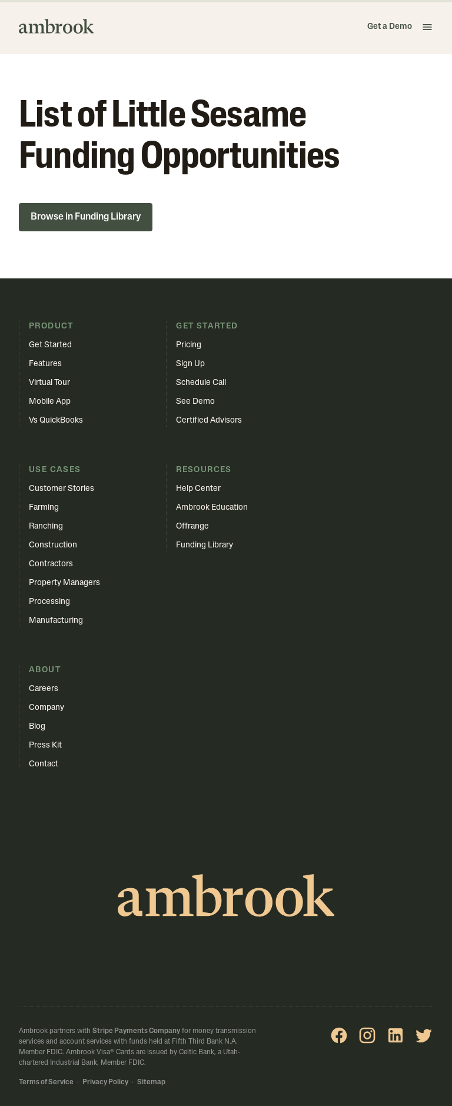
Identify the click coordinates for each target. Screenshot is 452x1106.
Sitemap (151, 1082)
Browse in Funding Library (86, 217)
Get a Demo (389, 26)
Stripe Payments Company (136, 1031)
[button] (427, 27)
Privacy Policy (105, 1082)
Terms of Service (46, 1082)
